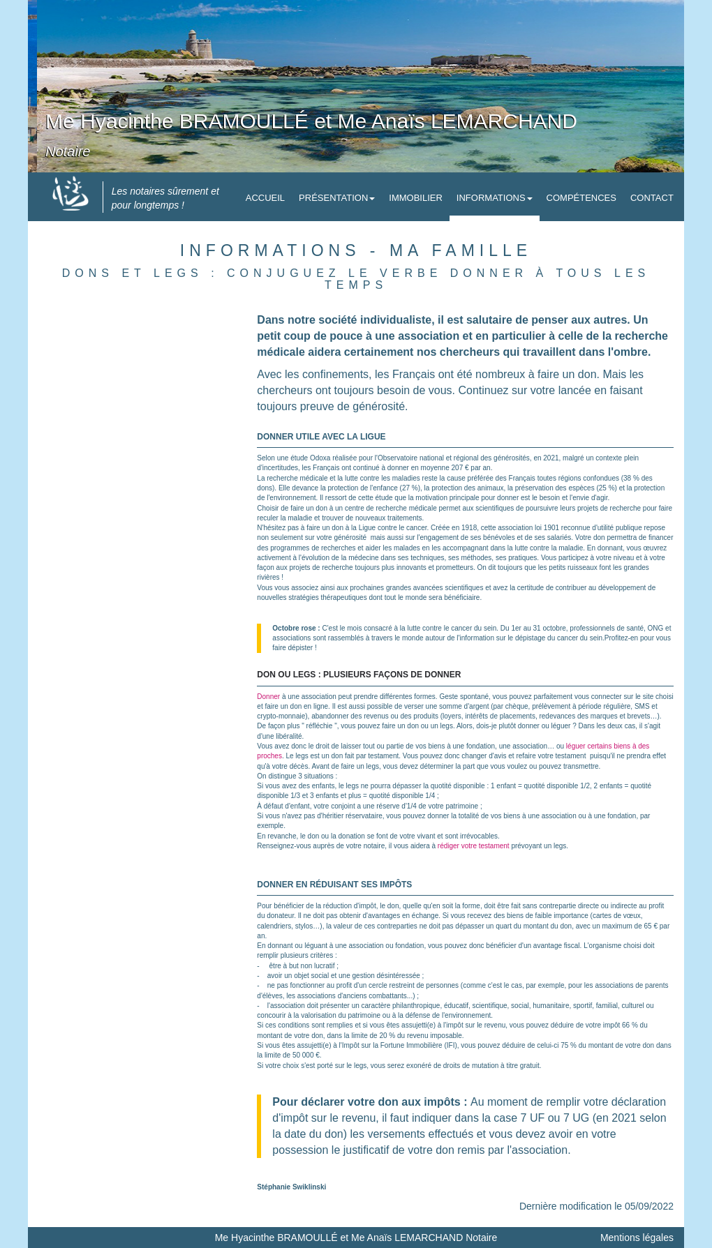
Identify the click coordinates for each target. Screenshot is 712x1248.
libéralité (289, 736)
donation (352, 836)
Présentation (337, 198)
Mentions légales (637, 1237)
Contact (652, 198)
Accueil (265, 198)
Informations (495, 198)
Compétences (581, 198)
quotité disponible (458, 786)
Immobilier (416, 198)
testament (383, 756)
